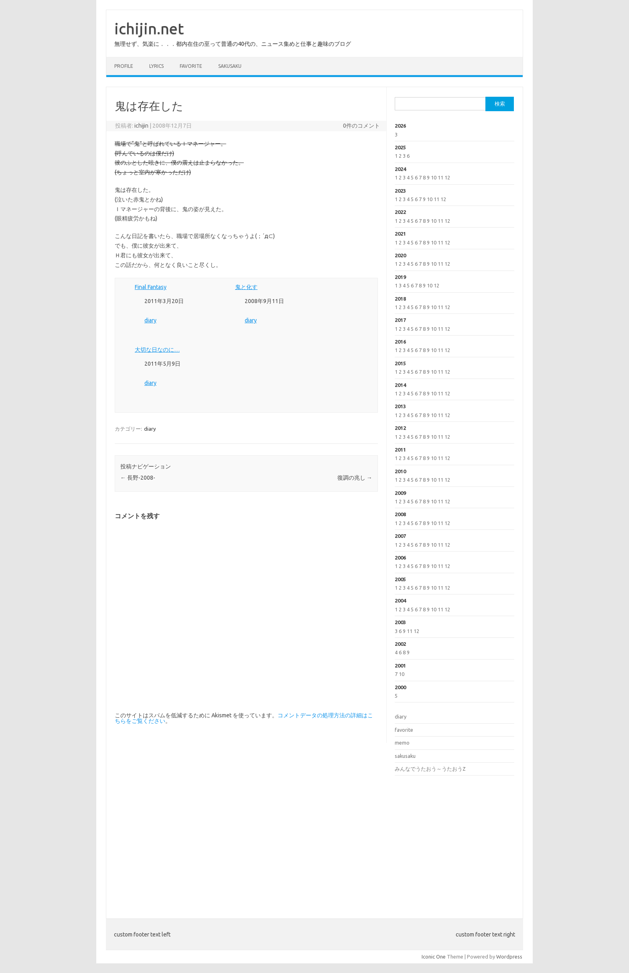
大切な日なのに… (157, 349)
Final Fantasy (150, 287)
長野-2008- (137, 477)
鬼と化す (246, 287)
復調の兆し (354, 477)
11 (440, 177)
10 (433, 177)
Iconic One (434, 956)
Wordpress (509, 956)
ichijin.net (149, 28)
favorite (191, 66)
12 (447, 177)
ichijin (141, 125)
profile (123, 66)
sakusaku (229, 66)
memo (402, 742)
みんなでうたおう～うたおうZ (430, 768)
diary (150, 320)
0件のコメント (361, 125)
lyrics (156, 66)
